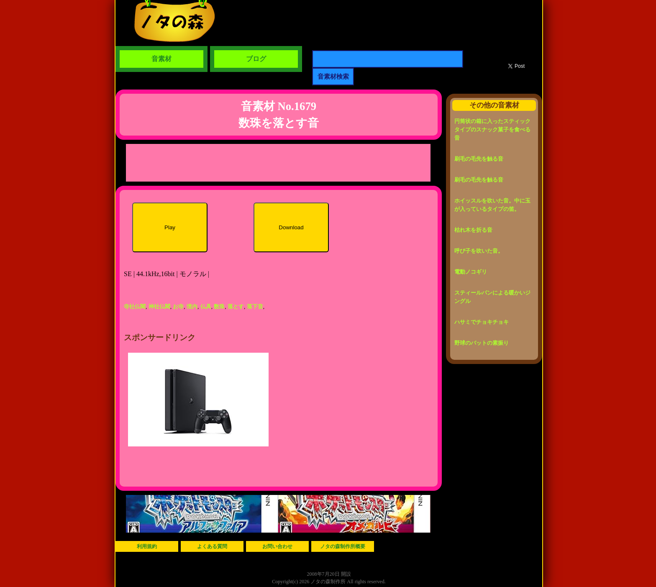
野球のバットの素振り (481, 343)
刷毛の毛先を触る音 (478, 159)
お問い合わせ (277, 546)
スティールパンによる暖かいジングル (492, 297)
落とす (236, 306)
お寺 (178, 306)
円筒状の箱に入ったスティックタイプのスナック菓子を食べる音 (492, 129)
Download (291, 227)
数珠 (219, 306)
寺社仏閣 (135, 306)
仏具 (205, 306)
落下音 (255, 306)
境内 (192, 306)
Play (169, 227)
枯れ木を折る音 (473, 230)
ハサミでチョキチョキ (481, 322)
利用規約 (147, 546)
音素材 (161, 58)
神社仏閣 (159, 306)
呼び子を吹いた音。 (478, 251)
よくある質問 (212, 546)
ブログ (256, 58)
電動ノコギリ (470, 272)
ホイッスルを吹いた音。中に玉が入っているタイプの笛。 (492, 204)
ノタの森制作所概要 (342, 546)
